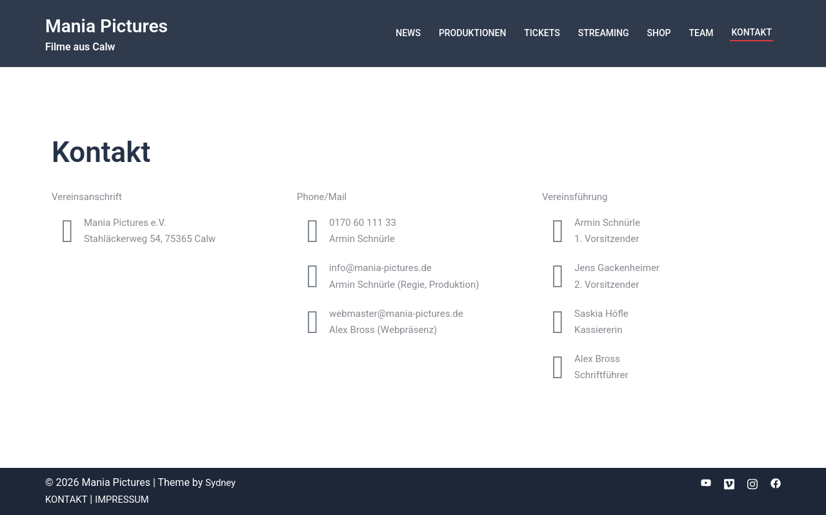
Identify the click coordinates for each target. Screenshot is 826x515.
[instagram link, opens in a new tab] (752, 482)
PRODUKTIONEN (472, 33)
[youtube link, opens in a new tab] (706, 482)
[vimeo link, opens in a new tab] (729, 482)
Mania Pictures (115, 25)
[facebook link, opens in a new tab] (776, 482)
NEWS (408, 33)
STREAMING (603, 33)
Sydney (221, 482)
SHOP (658, 33)
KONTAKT (751, 32)
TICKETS (541, 33)
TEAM (701, 33)
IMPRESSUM (127, 499)
